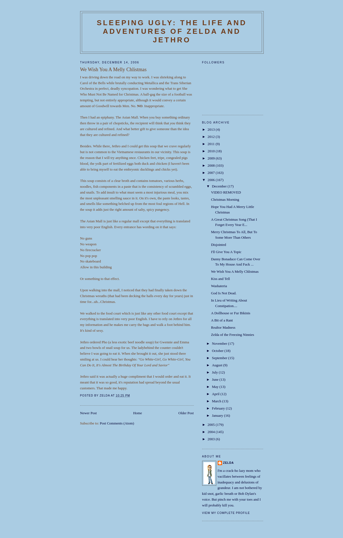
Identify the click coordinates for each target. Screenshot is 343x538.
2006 (212, 180)
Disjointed (218, 245)
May (215, 387)
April (216, 394)
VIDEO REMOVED (226, 192)
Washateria (219, 286)
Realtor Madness (223, 327)
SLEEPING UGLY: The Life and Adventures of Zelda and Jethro (172, 31)
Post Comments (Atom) (117, 423)
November (220, 343)
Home (137, 413)
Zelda (228, 462)
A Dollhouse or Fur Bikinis (230, 313)
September (220, 358)
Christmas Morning (225, 199)
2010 (212, 151)
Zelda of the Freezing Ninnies (232, 335)
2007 (212, 173)
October (218, 351)
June (215, 379)
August (217, 365)
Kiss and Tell (220, 279)
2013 (212, 129)
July (215, 372)
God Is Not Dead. (224, 293)
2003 (212, 439)
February (219, 408)
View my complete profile (226, 512)
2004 (212, 432)
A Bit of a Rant (222, 320)
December (220, 186)
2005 (212, 425)
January (218, 415)
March (217, 401)
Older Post (186, 413)
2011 (212, 144)
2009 (212, 158)
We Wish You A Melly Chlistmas (235, 271)
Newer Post (88, 413)
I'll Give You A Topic (226, 252)
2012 (212, 137)
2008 (212, 165)
